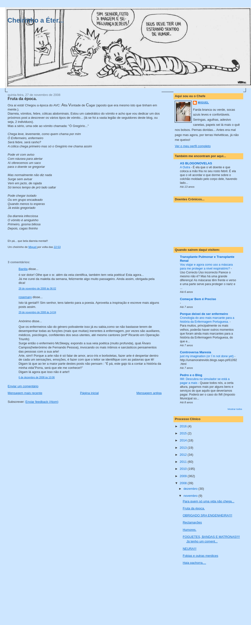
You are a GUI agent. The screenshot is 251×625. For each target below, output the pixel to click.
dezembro (190, 488)
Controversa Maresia (195, 352)
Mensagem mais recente (25, 393)
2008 (184, 483)
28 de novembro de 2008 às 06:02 (37, 288)
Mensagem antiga (149, 393)
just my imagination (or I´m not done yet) (207, 356)
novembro (190, 496)
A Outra (185, 167)
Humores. (189, 530)
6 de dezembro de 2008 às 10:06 (37, 377)
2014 (184, 440)
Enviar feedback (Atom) (42, 402)
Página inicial (89, 393)
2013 (184, 447)
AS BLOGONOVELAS (196, 163)
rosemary (25, 297)
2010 (184, 469)
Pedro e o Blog (191, 375)
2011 (184, 462)
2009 (184, 476)
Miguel (203, 102)
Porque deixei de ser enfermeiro (204, 314)
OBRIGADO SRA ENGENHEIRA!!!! (207, 515)
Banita (23, 269)
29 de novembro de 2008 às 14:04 (37, 312)
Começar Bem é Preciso (198, 299)
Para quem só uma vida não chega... (208, 501)
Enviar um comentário (23, 386)
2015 (184, 433)
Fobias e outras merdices (200, 555)
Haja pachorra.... (194, 563)
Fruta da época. (194, 508)
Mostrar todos (235, 409)
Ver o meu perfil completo (192, 146)
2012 (184, 454)
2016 (184, 426)
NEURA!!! (189, 548)
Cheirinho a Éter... (36, 20)
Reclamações (192, 522)
